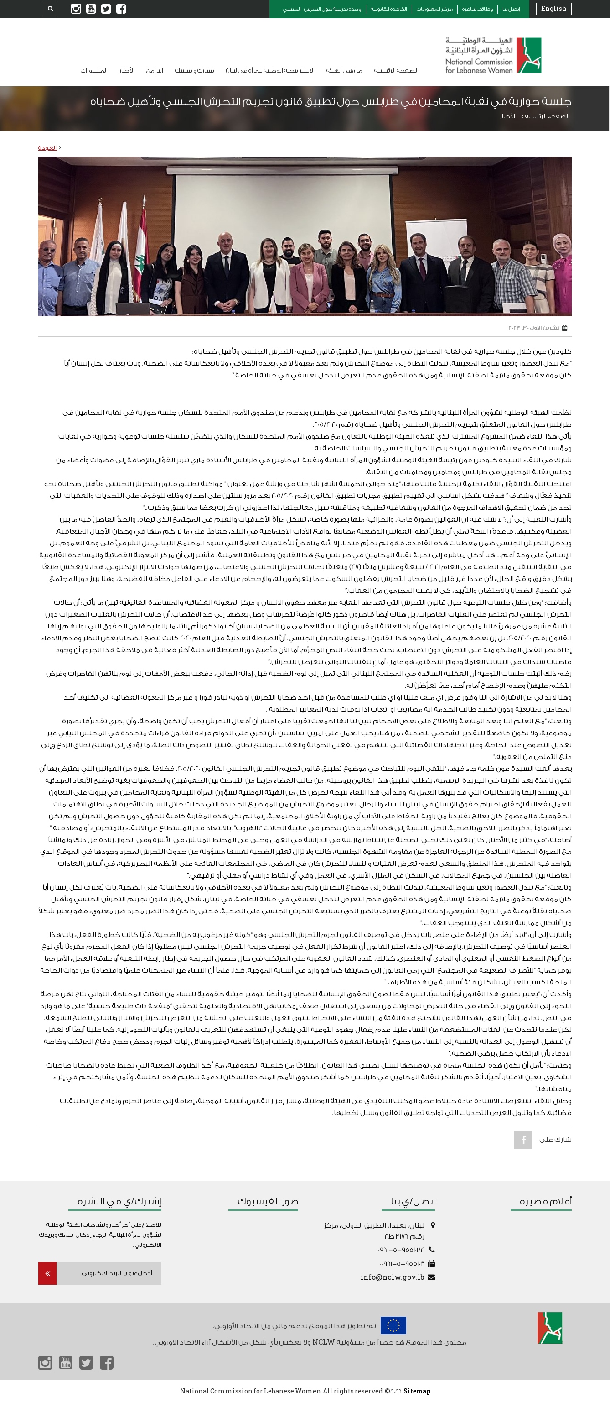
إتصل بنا (511, 9)
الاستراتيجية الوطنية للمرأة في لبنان (270, 70)
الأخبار (126, 70)
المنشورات (94, 70)
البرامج (154, 70)
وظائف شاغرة (477, 9)
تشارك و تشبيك (194, 70)
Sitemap (416, 1391)
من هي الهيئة (344, 70)
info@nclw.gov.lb (392, 1278)
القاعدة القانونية (389, 9)
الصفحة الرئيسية (396, 70)
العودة (47, 147)
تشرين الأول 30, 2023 (537, 328)
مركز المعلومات (435, 9)
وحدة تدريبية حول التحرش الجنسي (322, 9)
